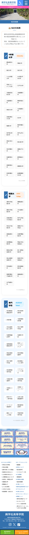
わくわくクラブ (21, 501)
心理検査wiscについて (8, 477)
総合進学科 (20, 469)
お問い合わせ (20, 491)
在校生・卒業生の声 (7, 479)
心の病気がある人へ (7, 474)
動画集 (18, 465)
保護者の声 (5, 482)
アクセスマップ (21, 489)
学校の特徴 (5, 467)
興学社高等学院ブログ (22, 486)
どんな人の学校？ (7, 462)
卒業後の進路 (20, 479)
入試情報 (19, 474)
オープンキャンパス (22, 462)
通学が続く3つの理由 (7, 469)
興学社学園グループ (22, 499)
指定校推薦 (20, 482)
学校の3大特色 (6, 465)
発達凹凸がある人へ (7, 472)
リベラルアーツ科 (21, 472)
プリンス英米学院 (21, 503)
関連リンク (20, 496)
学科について (20, 467)
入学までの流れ (6, 489)
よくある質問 (5, 486)
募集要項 (19, 477)
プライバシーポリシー (22, 494)
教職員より (5, 484)
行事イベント (20, 484)
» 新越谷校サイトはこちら (15, 7)
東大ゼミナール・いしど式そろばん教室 (22, 507)
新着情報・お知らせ (7, 491)
